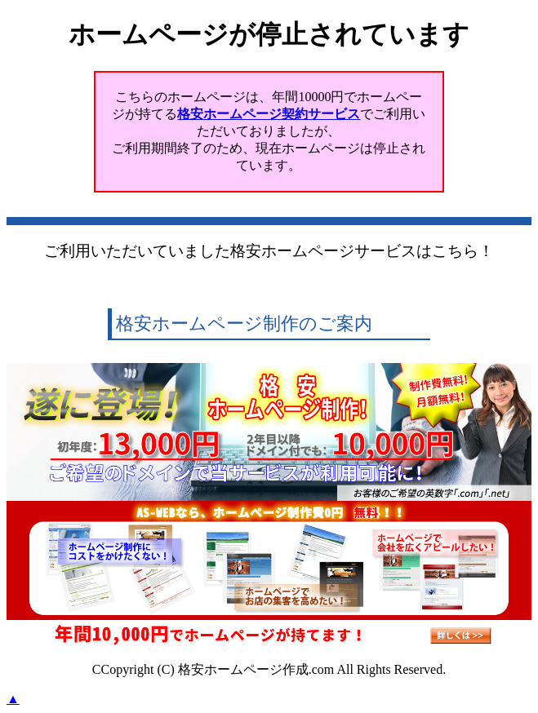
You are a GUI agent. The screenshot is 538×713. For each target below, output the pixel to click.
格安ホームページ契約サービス (268, 114)
